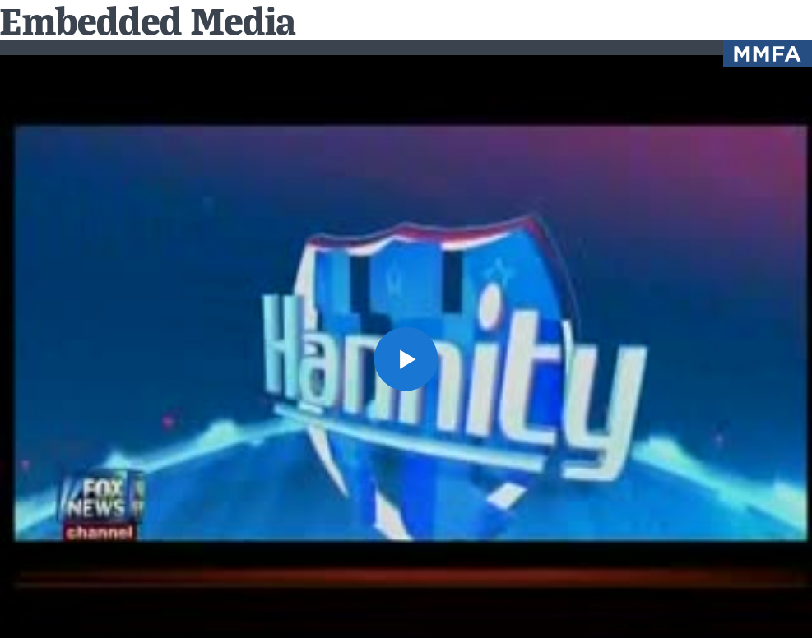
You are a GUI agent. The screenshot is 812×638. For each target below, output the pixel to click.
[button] (406, 359)
